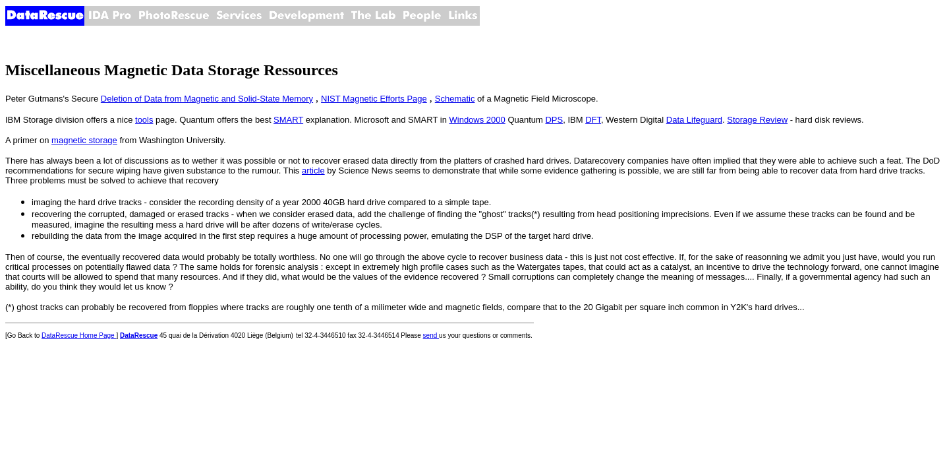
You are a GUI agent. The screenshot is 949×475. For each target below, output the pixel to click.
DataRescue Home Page (79, 335)
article (313, 170)
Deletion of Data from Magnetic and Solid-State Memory (207, 99)
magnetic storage (84, 140)
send (431, 335)
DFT (593, 120)
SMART (288, 120)
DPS (554, 120)
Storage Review (757, 120)
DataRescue (139, 335)
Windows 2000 (477, 120)
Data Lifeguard (694, 120)
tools (144, 120)
